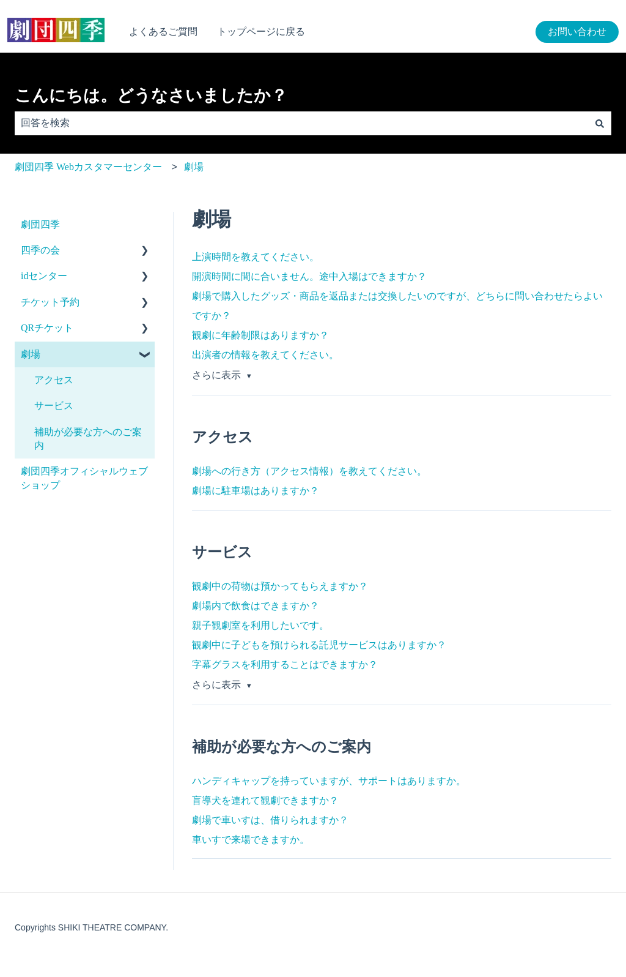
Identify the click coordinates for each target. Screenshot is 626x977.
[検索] (599, 123)
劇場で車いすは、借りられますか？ (270, 820)
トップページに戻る (261, 31)
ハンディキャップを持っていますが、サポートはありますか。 (329, 781)
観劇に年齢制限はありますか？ (260, 335)
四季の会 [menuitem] (40, 250)
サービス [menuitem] (53, 405)
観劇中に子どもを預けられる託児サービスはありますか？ (319, 645)
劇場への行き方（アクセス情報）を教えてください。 (309, 471)
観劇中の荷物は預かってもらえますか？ (280, 586)
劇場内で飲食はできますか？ (255, 606)
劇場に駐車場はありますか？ (255, 490)
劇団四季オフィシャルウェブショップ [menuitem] (84, 478)
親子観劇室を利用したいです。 (260, 625)
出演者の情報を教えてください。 (265, 355)
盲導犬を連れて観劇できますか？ (265, 800)
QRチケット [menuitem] (47, 328)
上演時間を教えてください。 (255, 257)
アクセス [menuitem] (53, 380)
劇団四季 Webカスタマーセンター (88, 167)
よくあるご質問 (163, 31)
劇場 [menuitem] (30, 354)
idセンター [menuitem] (44, 276)
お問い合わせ (577, 31)
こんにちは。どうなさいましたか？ (151, 95)
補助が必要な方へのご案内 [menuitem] (88, 439)
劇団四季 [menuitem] (40, 224)
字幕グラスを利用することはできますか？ (285, 664)
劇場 (194, 167)
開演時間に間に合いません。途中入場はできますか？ (309, 276)
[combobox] (301, 123)
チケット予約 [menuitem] (50, 302)
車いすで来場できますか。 (250, 839)
